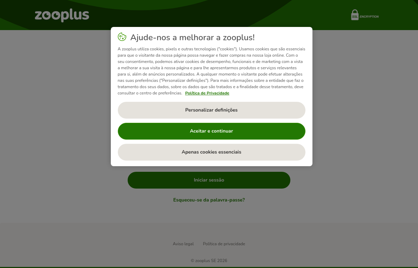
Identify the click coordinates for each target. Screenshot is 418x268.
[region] (211, 96)
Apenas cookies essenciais (211, 152)
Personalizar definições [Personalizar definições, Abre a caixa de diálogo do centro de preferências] (211, 110)
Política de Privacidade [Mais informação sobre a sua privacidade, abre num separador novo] (207, 93)
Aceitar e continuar (211, 131)
